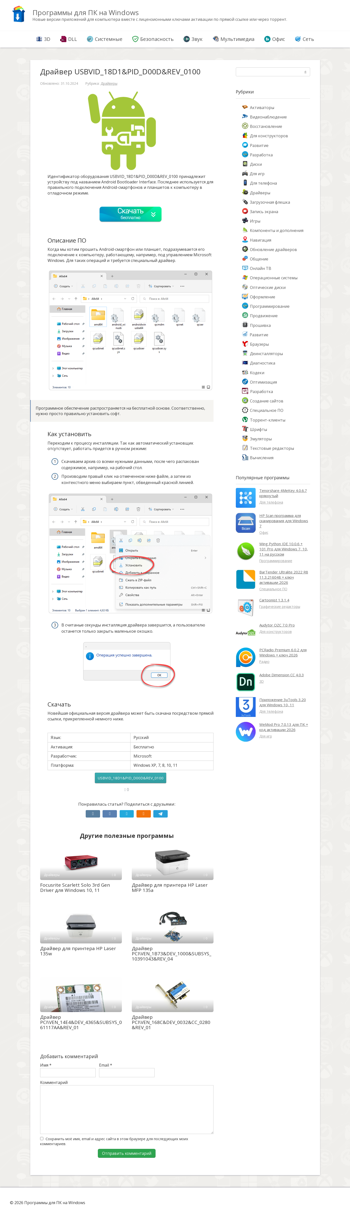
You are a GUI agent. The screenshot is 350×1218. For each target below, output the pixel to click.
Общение (255, 259)
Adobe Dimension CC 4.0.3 (281, 674)
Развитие (255, 145)
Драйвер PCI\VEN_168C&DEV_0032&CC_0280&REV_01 (171, 1022)
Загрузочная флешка (266, 202)
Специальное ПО (262, 410)
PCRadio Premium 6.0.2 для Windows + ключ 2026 (283, 652)
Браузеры (255, 344)
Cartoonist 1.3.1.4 (274, 599)
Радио (264, 661)
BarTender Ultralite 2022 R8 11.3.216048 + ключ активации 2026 (283, 577)
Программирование (266, 306)
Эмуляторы (257, 439)
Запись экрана (260, 211)
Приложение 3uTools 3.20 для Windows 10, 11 (282, 702)
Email (105, 1065)
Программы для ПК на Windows (85, 12)
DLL (68, 39)
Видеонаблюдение (264, 117)
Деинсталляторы (262, 353)
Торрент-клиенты (263, 420)
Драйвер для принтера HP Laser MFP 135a (170, 887)
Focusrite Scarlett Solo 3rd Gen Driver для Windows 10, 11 (75, 887)
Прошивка (256, 325)
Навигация (256, 240)
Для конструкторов (265, 136)
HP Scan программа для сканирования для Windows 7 (283, 520)
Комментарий (54, 1082)
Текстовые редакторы (268, 448)
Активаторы (258, 107)
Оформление (258, 297)
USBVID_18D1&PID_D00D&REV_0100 (130, 778)
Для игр (253, 173)
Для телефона (259, 183)
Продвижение (260, 315)
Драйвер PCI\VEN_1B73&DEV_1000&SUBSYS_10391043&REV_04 (171, 953)
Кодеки (253, 372)
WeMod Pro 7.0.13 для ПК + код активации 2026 (283, 727)
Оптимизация (259, 382)
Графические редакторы (279, 606)
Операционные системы (269, 278)
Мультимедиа (233, 39)
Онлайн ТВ (256, 268)
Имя (46, 1065)
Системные (104, 39)
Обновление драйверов (269, 249)
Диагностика (258, 363)
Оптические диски (264, 287)
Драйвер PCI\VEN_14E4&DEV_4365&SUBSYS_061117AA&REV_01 (81, 1022)
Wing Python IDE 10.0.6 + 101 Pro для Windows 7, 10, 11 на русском (283, 549)
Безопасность (153, 39)
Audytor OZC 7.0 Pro (277, 625)
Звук (193, 39)
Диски (252, 164)
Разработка (257, 155)
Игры (251, 221)
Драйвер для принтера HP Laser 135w (78, 951)
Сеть (304, 39)
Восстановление (262, 126)
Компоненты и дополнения (272, 230)
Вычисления (257, 457)
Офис (274, 39)
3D (43, 39)
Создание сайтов (262, 401)
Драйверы (109, 83)
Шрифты (254, 429)
